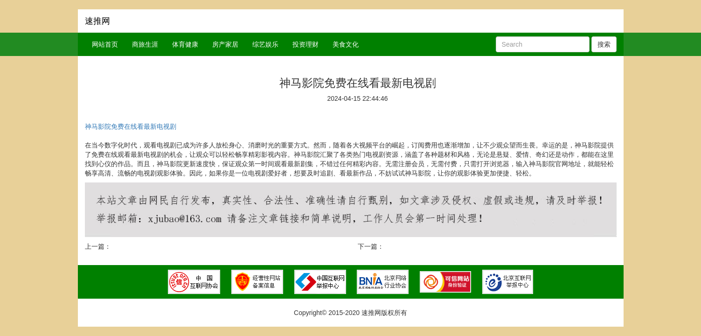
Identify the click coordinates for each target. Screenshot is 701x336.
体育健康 (185, 44)
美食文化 (346, 44)
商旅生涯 (145, 44)
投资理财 (305, 44)
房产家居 (225, 44)
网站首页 (105, 44)
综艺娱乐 (265, 44)
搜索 (604, 44)
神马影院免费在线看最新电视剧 (130, 126)
